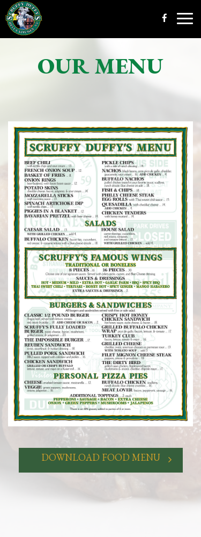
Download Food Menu (100, 460)
